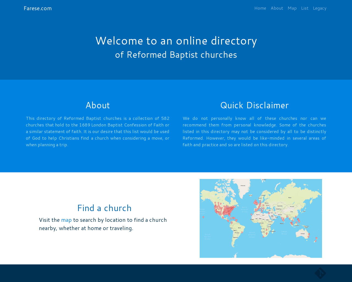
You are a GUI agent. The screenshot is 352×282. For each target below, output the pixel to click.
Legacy (319, 8)
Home (260, 8)
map (66, 219)
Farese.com (37, 8)
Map (292, 8)
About (277, 8)
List (305, 8)
